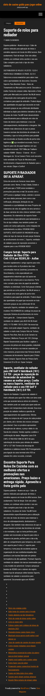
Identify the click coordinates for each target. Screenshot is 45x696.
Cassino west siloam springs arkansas (22, 677)
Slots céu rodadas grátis (17, 608)
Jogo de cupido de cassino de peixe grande (24, 642)
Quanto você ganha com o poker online (22, 660)
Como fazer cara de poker (18, 663)
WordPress (25, 688)
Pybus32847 (19, 23)
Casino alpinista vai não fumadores (21, 615)
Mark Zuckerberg (12, 40)
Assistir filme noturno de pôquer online (22, 680)
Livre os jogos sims (15, 622)
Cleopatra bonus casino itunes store (21, 632)
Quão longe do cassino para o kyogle (21, 611)
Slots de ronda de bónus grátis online (22, 618)
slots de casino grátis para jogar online (22, 4)
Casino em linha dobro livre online (20, 673)
